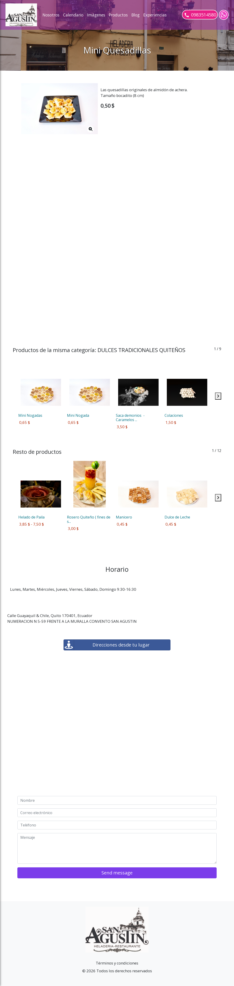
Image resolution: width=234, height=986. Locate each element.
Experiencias (155, 15)
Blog (135, 15)
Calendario (73, 15)
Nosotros (51, 15)
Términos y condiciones (117, 963)
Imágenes (96, 15)
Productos (118, 15)
